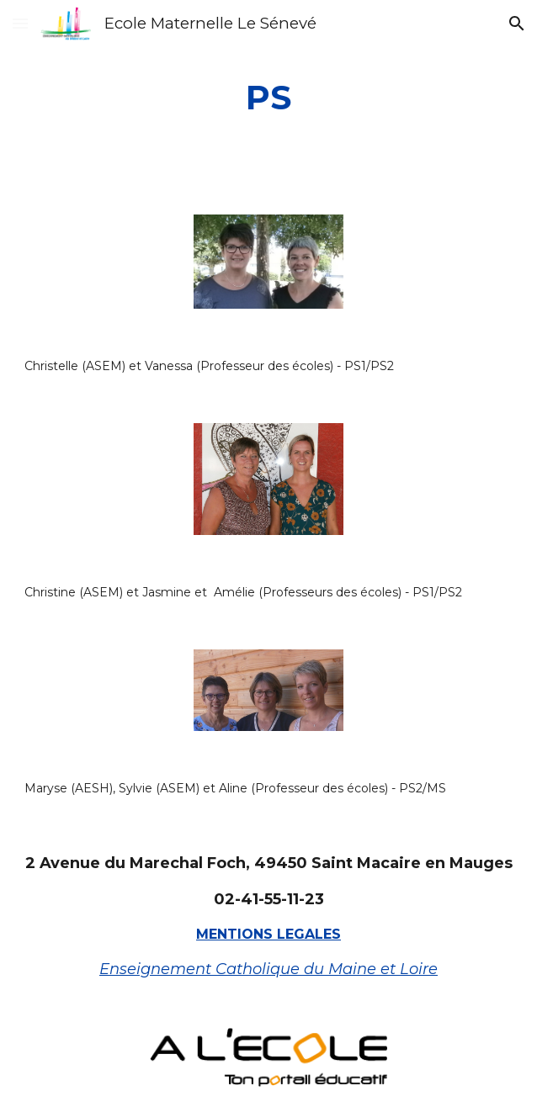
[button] (20, 23)
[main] (269, 97)
